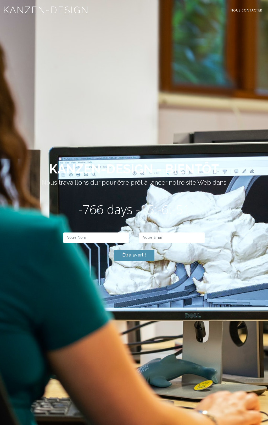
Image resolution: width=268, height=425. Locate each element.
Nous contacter (246, 10)
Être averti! (134, 255)
